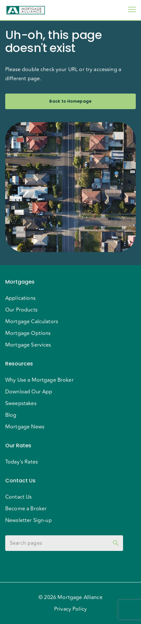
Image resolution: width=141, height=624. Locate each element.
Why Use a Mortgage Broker (39, 380)
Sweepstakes (21, 403)
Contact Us (18, 497)
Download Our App (28, 392)
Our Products (21, 310)
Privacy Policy (70, 609)
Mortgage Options (28, 333)
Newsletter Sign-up (28, 520)
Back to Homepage (70, 101)
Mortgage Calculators (31, 321)
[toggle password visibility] (115, 543)
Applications (20, 298)
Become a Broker (26, 509)
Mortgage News (24, 427)
